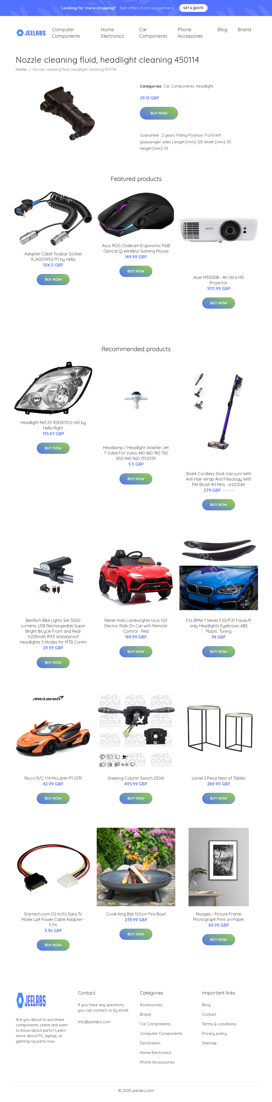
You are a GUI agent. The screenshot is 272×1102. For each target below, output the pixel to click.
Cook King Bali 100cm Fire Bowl (136, 916)
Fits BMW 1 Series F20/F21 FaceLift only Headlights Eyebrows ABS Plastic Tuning (218, 629)
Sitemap (209, 1045)
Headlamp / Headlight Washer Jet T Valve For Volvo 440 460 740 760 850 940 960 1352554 (136, 456)
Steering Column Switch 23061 (136, 780)
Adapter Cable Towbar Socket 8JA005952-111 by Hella (53, 259)
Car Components (153, 34)
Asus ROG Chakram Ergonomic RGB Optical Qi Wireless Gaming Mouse (136, 251)
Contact (209, 1016)
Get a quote (193, 8)
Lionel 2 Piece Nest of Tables (218, 780)
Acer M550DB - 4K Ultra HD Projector (218, 282)
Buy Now (158, 116)
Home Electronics (112, 34)
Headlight (204, 88)
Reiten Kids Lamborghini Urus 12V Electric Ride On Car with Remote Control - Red (136, 629)
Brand (244, 31)
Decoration (150, 1045)
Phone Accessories (190, 34)
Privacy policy (214, 1036)
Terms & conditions (219, 1026)
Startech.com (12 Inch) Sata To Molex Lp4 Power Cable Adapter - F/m (53, 922)
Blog (222, 31)
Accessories (151, 1007)
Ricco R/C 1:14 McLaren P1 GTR (53, 780)
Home (21, 71)
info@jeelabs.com (94, 1024)
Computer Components (66, 34)
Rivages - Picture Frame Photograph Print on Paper (218, 919)
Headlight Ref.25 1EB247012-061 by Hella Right (53, 428)
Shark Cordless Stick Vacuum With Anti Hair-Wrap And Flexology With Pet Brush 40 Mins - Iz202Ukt (219, 482)
